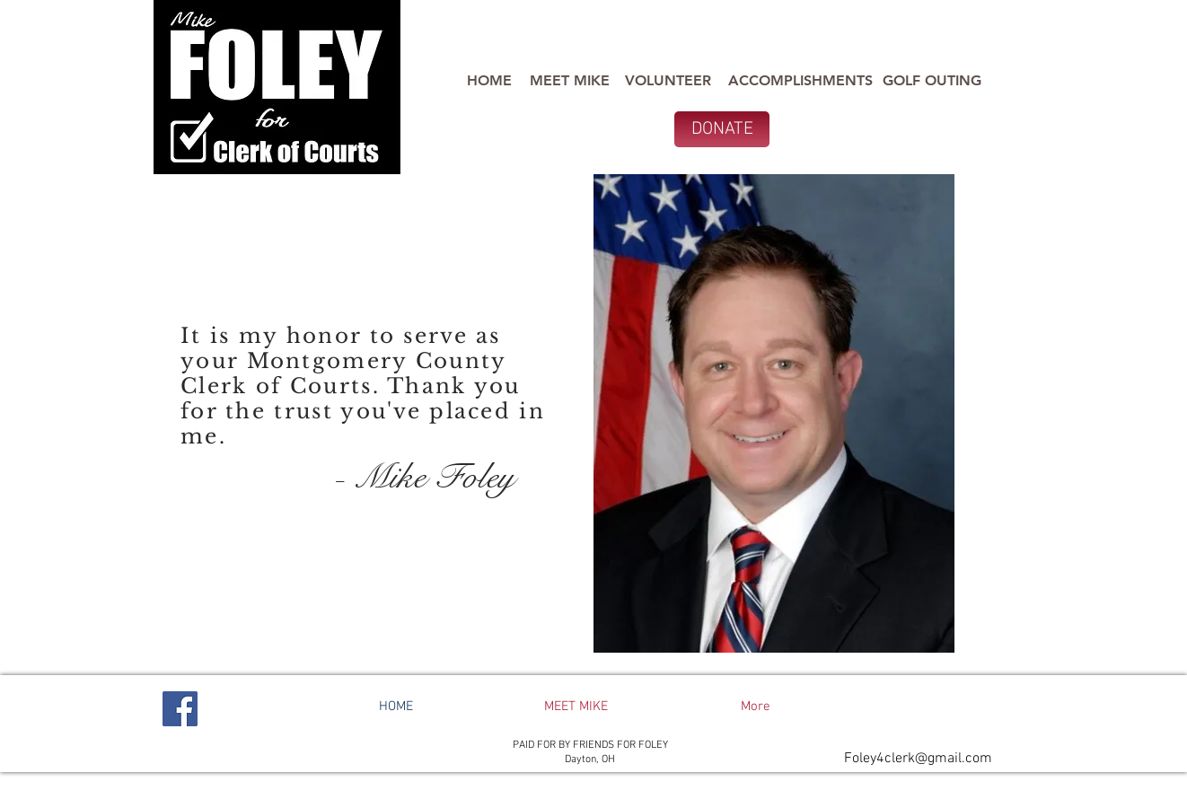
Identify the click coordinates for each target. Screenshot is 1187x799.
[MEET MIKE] (569, 81)
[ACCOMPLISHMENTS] (800, 81)
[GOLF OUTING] (931, 81)
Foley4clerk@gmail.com (918, 759)
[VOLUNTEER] (668, 81)
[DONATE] (721, 129)
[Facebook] (180, 708)
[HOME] (489, 81)
